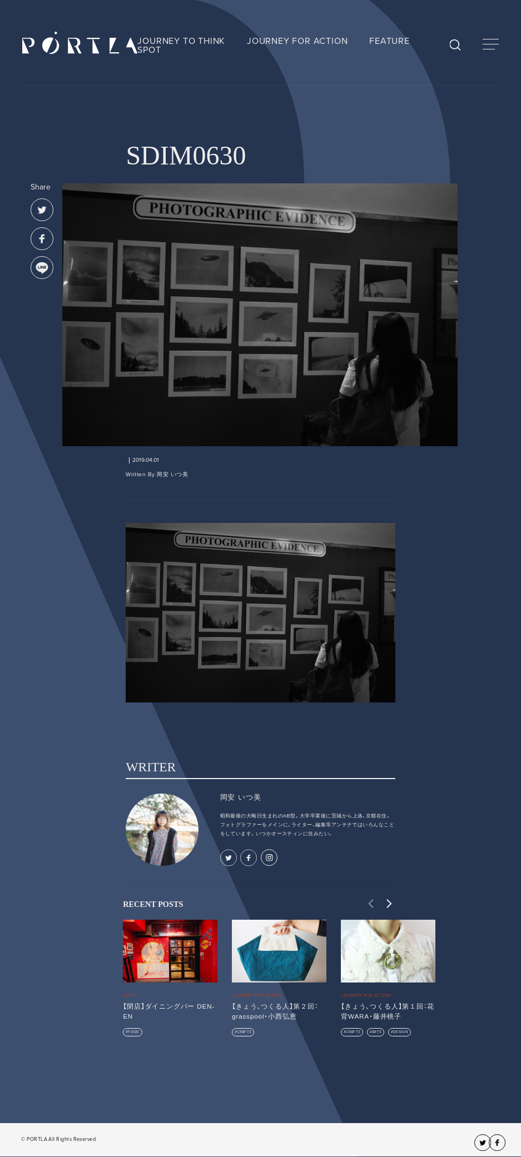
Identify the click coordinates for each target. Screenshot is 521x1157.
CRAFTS (244, 1032)
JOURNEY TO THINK (181, 41)
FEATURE (389, 41)
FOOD (133, 1032)
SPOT (149, 50)
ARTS (376, 1032)
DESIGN (400, 1032)
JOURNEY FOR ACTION (297, 41)
